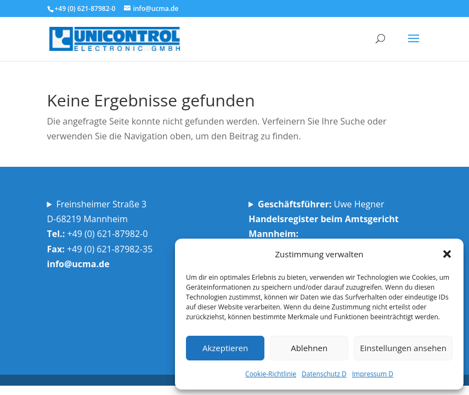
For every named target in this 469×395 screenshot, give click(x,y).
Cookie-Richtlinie (270, 374)
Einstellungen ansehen (403, 347)
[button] (447, 254)
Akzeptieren (225, 347)
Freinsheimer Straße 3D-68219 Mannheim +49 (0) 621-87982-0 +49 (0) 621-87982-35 (101, 234)
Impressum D (372, 374)
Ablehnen (309, 347)
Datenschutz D (324, 374)
